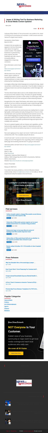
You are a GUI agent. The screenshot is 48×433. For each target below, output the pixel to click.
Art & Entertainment (24, 369)
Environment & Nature (24, 373)
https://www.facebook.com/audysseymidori (21, 161)
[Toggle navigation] (24, 13)
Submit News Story (24, 195)
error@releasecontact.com (24, 172)
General (24, 375)
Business (24, 371)
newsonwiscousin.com (28, 431)
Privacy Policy (14, 431)
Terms (7, 431)
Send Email (11, 153)
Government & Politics (24, 377)
